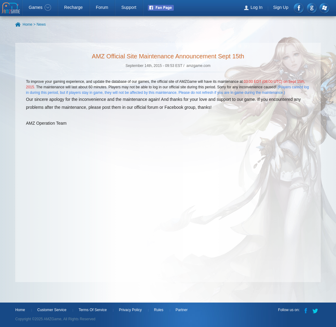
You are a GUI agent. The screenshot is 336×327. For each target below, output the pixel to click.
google (311, 8)
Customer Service (51, 310)
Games (40, 7)
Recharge (73, 7)
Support (128, 7)
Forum (102, 7)
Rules (158, 310)
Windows (324, 8)
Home (20, 310)
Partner (182, 310)
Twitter (315, 310)
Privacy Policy (130, 310)
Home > (29, 24)
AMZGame (11, 9)
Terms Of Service (93, 310)
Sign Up (280, 7)
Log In (256, 7)
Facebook (299, 8)
